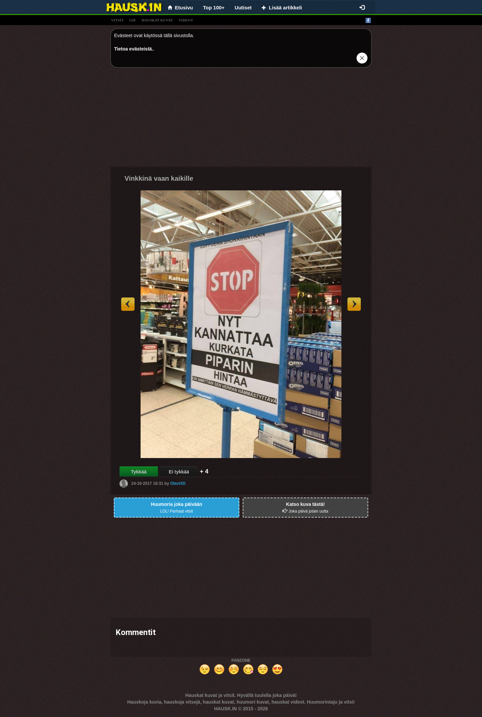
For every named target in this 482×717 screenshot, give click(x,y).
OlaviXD (177, 483)
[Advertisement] (241, 119)
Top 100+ (214, 7)
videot (186, 20)
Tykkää (138, 471)
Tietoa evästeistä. (133, 49)
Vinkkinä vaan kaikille (159, 178)
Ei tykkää (179, 471)
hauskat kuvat (157, 20)
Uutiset (243, 7)
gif (132, 20)
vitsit (117, 20)
